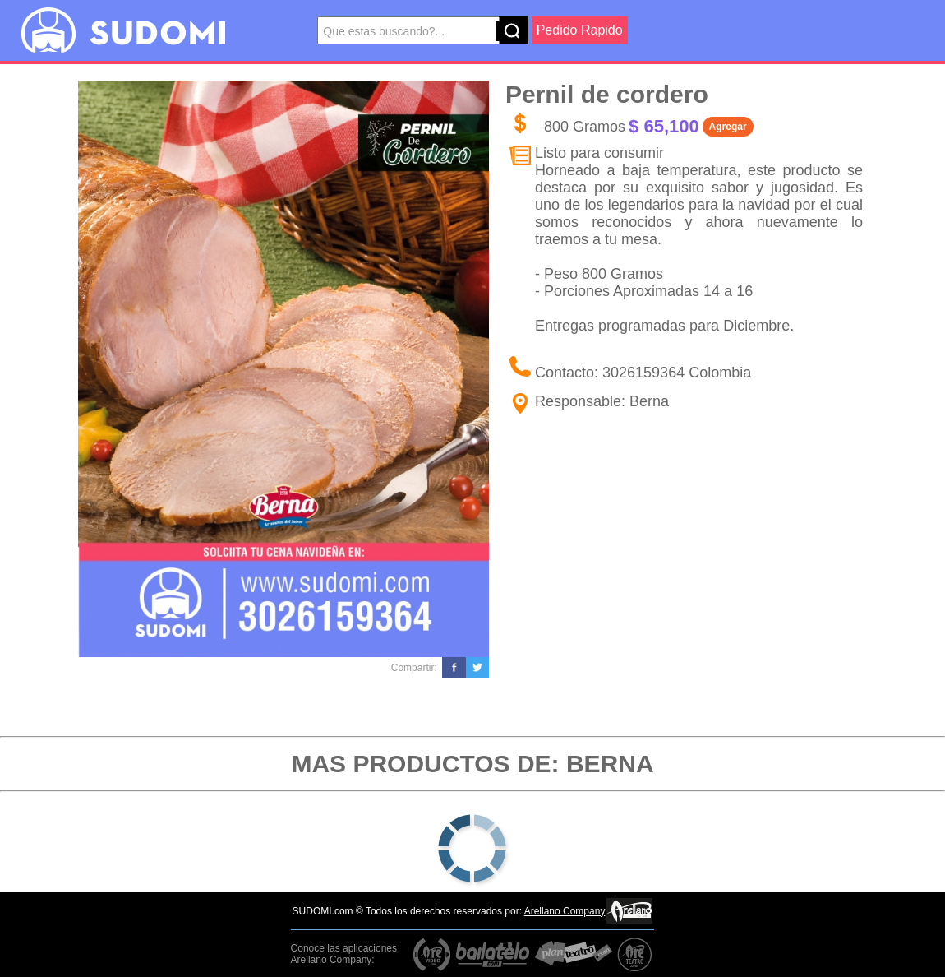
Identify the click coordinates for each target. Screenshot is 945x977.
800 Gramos (584, 126)
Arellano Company (565, 911)
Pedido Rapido (580, 30)
